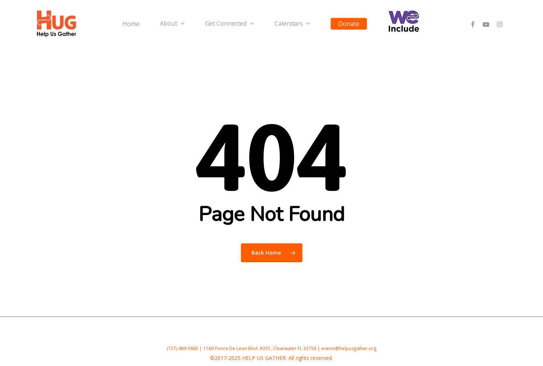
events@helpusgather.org (348, 348)
